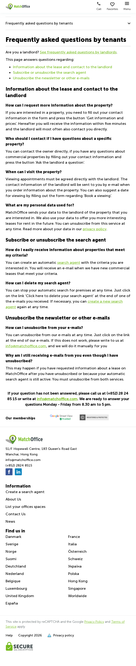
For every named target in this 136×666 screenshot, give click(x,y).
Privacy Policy (94, 621)
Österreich (77, 551)
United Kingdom (20, 596)
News (10, 521)
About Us (13, 499)
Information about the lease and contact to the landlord (62, 67)
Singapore (77, 588)
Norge (11, 551)
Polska (73, 574)
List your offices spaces (25, 507)
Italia (72, 544)
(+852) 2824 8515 (19, 465)
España (12, 603)
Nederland (15, 574)
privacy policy (94, 229)
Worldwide (77, 596)
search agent (68, 262)
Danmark (13, 537)
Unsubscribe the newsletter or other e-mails (51, 78)
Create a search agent (25, 492)
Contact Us (15, 514)
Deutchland (16, 566)
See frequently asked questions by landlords (78, 52)
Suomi (11, 559)
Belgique (13, 581)
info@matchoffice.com (26, 346)
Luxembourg (16, 588)
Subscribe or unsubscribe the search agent (49, 72)
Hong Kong (78, 581)
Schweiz (75, 559)
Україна (75, 566)
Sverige (12, 544)
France (74, 537)
